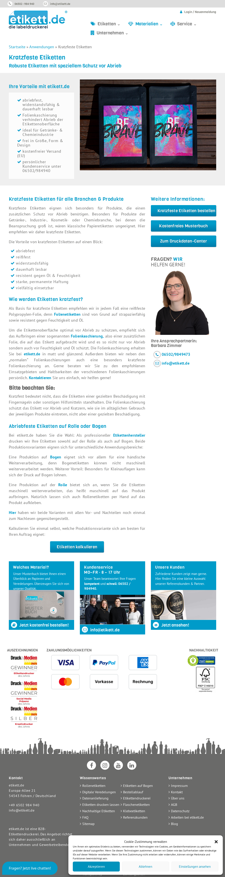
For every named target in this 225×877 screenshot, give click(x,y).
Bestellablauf (133, 792)
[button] (216, 842)
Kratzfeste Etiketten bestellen (186, 210)
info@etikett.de (60, 4)
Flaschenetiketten (136, 804)
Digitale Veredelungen (99, 792)
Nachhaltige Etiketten (98, 811)
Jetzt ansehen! (170, 625)
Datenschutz (180, 811)
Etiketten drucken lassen (100, 804)
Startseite (17, 46)
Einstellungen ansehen (195, 866)
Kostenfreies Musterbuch (183, 226)
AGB (174, 804)
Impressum (179, 785)
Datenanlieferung (95, 798)
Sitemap (88, 823)
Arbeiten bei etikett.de (187, 817)
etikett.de (32, 353)
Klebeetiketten (134, 811)
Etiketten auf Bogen (138, 785)
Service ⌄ (187, 24)
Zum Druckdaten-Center (183, 241)
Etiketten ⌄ (109, 24)
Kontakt (177, 792)
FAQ (85, 817)
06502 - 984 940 (24, 4)
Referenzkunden (135, 817)
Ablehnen (145, 866)
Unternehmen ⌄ (113, 33)
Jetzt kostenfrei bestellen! (39, 625)
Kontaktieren (40, 377)
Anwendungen (41, 46)
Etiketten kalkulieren (77, 547)
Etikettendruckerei (136, 798)
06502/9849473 (176, 354)
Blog (174, 823)
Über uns (177, 798)
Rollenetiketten (93, 785)
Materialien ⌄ (149, 24)
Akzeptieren (96, 866)
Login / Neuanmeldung (200, 12)
